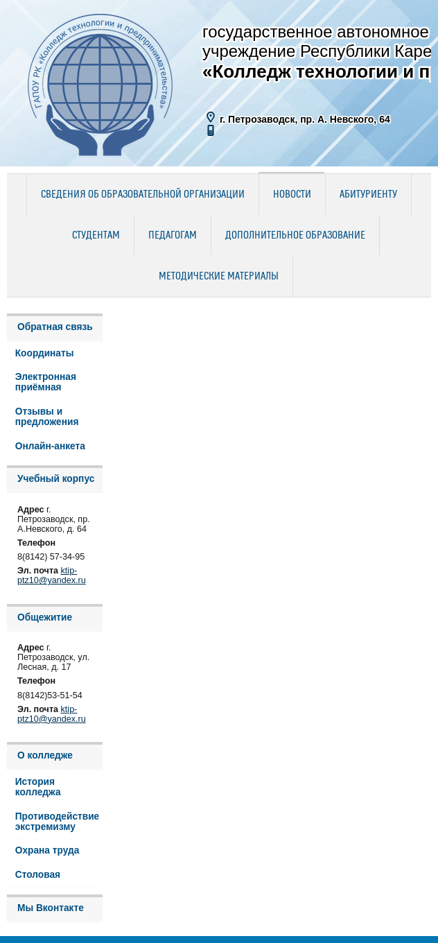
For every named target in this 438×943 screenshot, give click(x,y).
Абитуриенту (368, 194)
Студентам (96, 235)
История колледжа (38, 787)
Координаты (44, 353)
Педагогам (172, 235)
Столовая (37, 875)
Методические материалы (219, 276)
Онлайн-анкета (50, 446)
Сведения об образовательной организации (143, 194)
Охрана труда (47, 850)
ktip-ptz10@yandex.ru (51, 575)
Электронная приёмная (45, 382)
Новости (292, 194)
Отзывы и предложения (47, 416)
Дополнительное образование (295, 235)
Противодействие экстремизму (57, 821)
